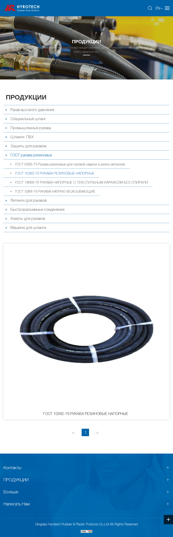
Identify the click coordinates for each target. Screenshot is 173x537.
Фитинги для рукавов (28, 200)
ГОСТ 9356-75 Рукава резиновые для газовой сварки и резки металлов (70, 164)
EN (158, 8)
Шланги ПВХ (21, 137)
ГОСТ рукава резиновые (31, 155)
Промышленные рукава (30, 128)
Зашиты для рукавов (28, 146)
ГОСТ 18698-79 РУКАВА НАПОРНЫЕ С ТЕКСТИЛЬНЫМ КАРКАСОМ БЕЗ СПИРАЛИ (81, 182)
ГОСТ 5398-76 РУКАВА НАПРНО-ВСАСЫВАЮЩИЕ (55, 191)
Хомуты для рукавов (27, 218)
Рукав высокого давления (32, 110)
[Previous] (73, 432)
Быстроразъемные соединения (37, 209)
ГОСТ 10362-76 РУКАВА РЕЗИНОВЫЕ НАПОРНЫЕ (54, 173)
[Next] (97, 432)
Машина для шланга (28, 227)
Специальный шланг (28, 119)
